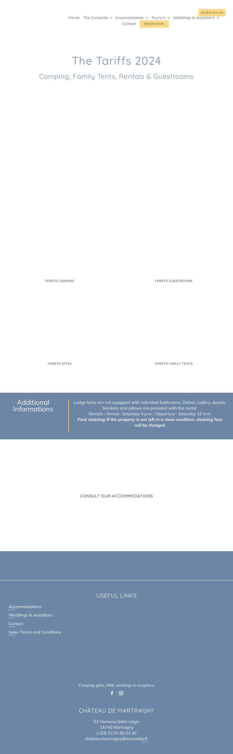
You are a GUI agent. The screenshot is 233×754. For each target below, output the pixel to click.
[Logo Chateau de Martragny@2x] (24, 7)
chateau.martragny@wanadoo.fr (116, 738)
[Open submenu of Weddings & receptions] (217, 17)
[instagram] (121, 693)
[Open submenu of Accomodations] (146, 17)
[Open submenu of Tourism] (168, 17)
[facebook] (112, 693)
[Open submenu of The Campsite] (110, 17)
